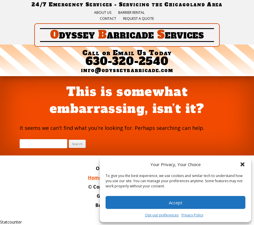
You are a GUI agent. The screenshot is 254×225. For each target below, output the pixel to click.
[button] (242, 164)
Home (95, 177)
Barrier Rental (131, 12)
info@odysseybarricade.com (127, 70)
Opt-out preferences (162, 215)
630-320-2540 (127, 61)
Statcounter (11, 222)
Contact (108, 18)
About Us (102, 12)
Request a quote (138, 18)
